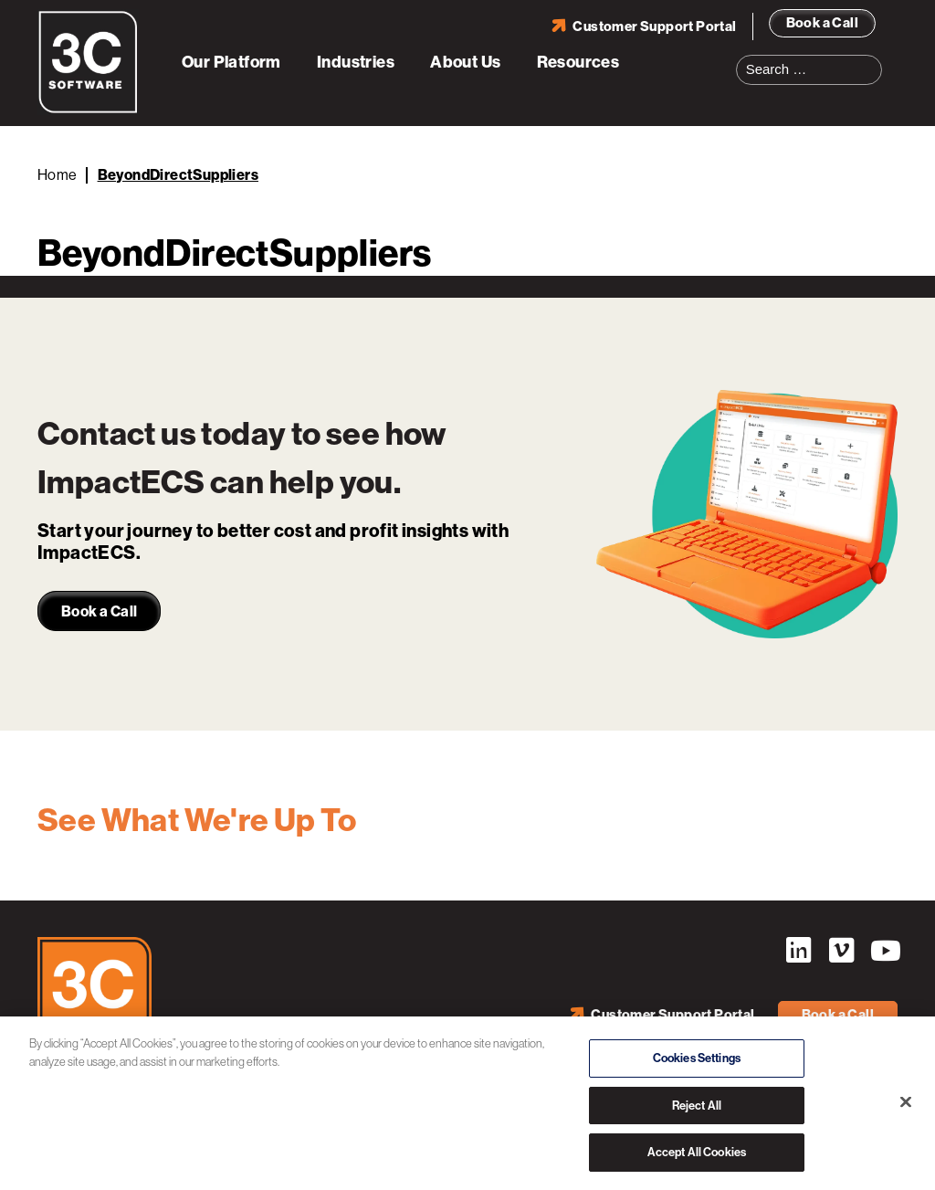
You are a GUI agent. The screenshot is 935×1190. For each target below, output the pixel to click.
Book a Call (822, 23)
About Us (465, 62)
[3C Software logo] (88, 109)
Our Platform (231, 62)
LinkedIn (798, 950)
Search (873, 58)
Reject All (696, 1105)
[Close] (906, 1102)
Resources (578, 62)
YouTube (884, 950)
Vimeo (841, 950)
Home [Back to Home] (57, 175)
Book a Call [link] (99, 611)
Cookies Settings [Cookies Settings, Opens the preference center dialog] (697, 1058)
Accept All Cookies (696, 1153)
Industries (355, 62)
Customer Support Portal (654, 26)
